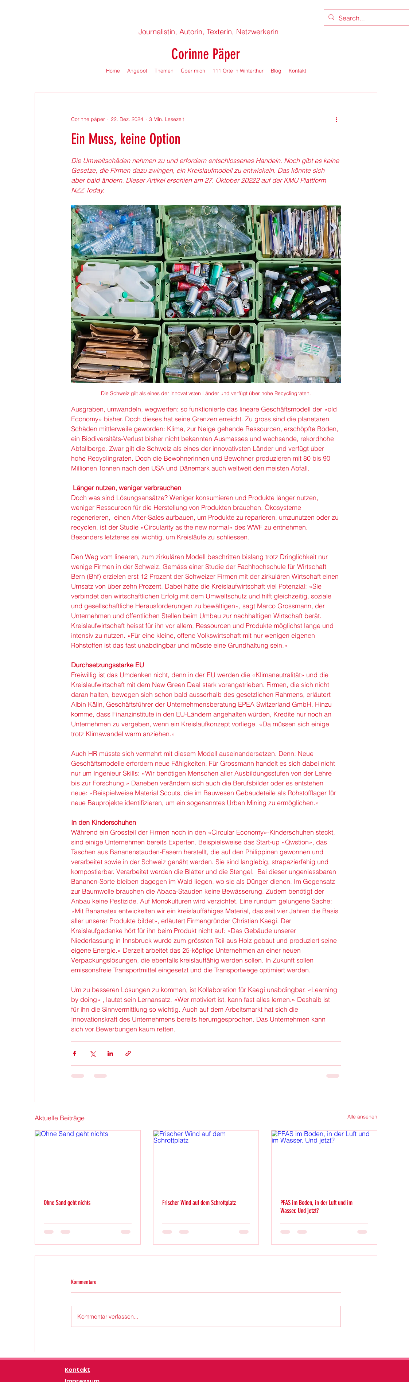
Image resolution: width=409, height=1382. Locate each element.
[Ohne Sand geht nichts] (87, 1160)
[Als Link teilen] (128, 1053)
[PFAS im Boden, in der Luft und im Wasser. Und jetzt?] (324, 1160)
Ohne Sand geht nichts (67, 1203)
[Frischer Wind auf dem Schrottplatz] (206, 1160)
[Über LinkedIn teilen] (110, 1053)
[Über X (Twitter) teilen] (92, 1053)
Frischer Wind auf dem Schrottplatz (199, 1203)
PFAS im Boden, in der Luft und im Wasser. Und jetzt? (316, 1207)
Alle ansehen (362, 1116)
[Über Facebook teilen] (74, 1053)
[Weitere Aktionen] (336, 119)
